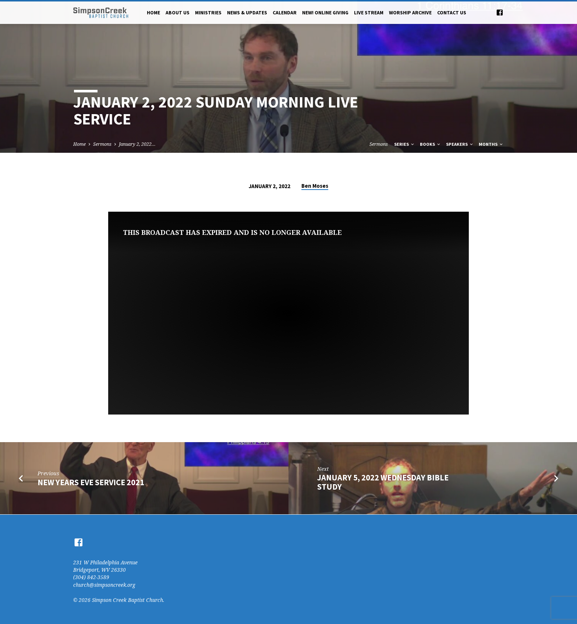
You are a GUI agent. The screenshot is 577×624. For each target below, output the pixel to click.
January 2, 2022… (137, 144)
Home (153, 13)
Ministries (208, 13)
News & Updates (247, 13)
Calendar (285, 13)
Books (430, 144)
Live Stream (368, 13)
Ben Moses (314, 185)
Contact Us (451, 13)
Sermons (102, 144)
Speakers (460, 144)
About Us (178, 13)
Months (491, 144)
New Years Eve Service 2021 (91, 482)
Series (404, 144)
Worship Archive (410, 13)
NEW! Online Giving (325, 13)
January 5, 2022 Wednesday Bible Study (383, 482)
